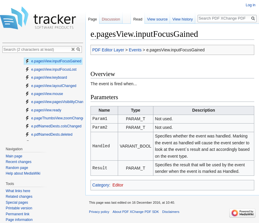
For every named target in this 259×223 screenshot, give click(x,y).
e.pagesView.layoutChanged (50, 85)
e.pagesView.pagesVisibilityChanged (57, 101)
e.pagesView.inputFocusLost (51, 69)
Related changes (19, 196)
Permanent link (17, 214)
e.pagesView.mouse (44, 93)
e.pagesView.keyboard (46, 77)
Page (92, 19)
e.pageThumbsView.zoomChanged (56, 118)
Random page (17, 168)
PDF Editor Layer (108, 50)
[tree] (42, 98)
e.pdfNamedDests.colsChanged (53, 126)
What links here (18, 191)
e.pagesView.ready (43, 110)
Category (100, 185)
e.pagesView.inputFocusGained (53, 61)
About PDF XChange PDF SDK (136, 211)
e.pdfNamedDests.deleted (48, 134)
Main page (14, 156)
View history (182, 19)
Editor (117, 185)
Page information (19, 220)
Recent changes (18, 162)
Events (135, 50)
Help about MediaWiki (23, 173)
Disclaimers (170, 211)
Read (137, 19)
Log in (250, 5)
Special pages (17, 202)
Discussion (111, 19)
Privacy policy (99, 211)
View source (157, 19)
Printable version (19, 208)
